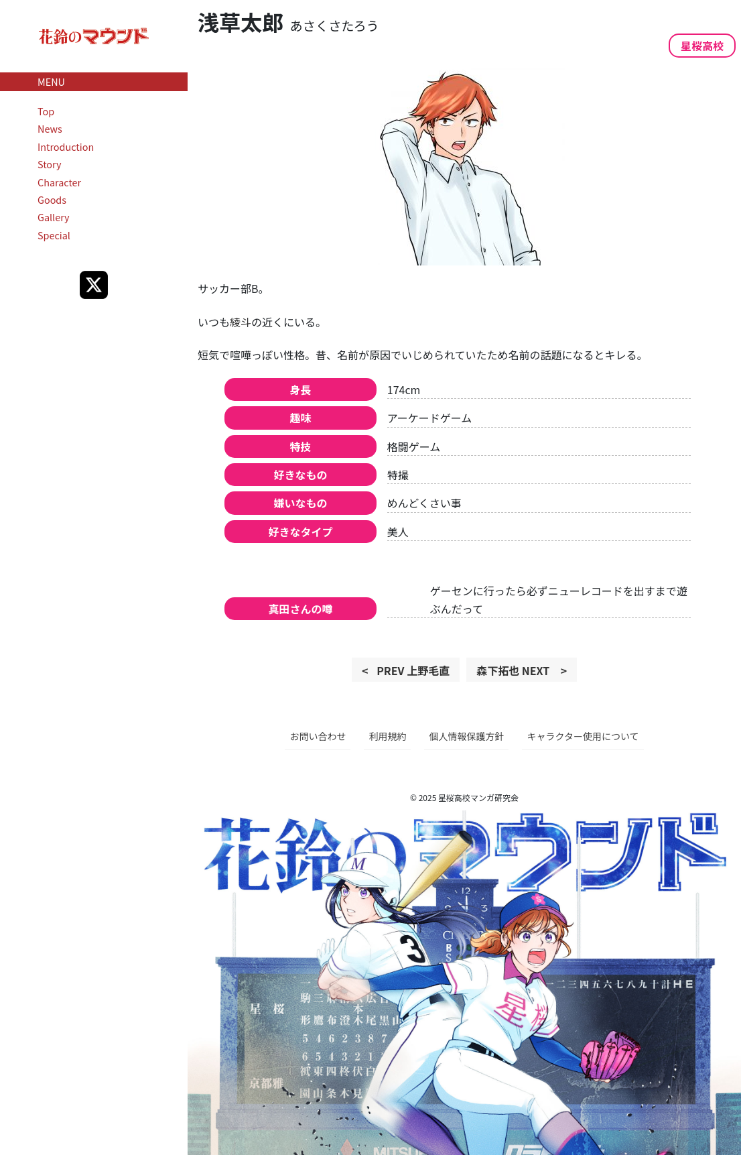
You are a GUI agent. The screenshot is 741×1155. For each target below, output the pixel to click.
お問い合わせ (317, 736)
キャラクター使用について (582, 736)
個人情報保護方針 (466, 736)
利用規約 (387, 736)
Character (59, 182)
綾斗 (240, 322)
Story (50, 164)
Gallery (54, 217)
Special (54, 235)
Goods (52, 199)
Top (46, 111)
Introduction (66, 146)
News (50, 128)
